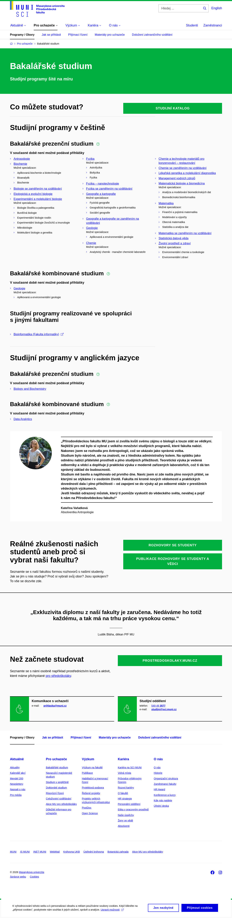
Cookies (34, 876)
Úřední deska (161, 805)
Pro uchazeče (56, 759)
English (216, 8)
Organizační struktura (166, 778)
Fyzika (90, 158)
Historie (158, 772)
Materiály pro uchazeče (110, 34)
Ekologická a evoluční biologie (33, 193)
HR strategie (125, 798)
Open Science (90, 813)
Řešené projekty (91, 793)
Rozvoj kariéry (126, 787)
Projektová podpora (93, 787)
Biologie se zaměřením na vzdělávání (38, 188)
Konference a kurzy (165, 795)
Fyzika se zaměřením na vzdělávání (109, 188)
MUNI (13, 851)
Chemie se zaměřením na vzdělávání (182, 168)
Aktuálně (17, 759)
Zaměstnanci (212, 25)
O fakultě (123, 793)
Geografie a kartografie (101, 193)
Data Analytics (23, 419)
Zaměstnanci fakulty (165, 784)
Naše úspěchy (126, 815)
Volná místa (124, 772)
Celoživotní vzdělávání (58, 798)
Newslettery (16, 784)
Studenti (192, 25)
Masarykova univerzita (31, 872)
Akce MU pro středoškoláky (61, 804)
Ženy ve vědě (125, 820)
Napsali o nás (17, 789)
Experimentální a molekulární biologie (38, 199)
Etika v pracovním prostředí (133, 809)
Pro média (16, 795)
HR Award (159, 789)
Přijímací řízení (78, 34)
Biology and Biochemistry (30, 388)
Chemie (91, 243)
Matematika (166, 203)
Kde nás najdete (163, 800)
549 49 (158, 705)
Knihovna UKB (71, 851)
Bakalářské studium (57, 767)
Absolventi (124, 826)
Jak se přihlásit (51, 34)
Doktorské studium (56, 787)
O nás (158, 759)
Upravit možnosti (112, 911)
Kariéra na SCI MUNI (130, 767)
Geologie (92, 228)
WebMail (55, 851)
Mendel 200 (16, 778)
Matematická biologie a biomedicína (182, 183)
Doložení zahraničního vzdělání (152, 34)
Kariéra (123, 759)
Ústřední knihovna (93, 851)
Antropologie (22, 158)
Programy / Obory (22, 34)
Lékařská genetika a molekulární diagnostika (187, 173)
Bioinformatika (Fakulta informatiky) (39, 334)
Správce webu (18, 876)
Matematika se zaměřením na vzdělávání (185, 233)
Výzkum (88, 759)
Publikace (87, 772)
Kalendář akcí (18, 772)
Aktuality (15, 767)
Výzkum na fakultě (92, 767)
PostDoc (87, 807)
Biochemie (20, 163)
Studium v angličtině (57, 782)
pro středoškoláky (58, 676)
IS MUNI (25, 851)
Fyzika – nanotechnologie (102, 183)
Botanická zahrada (118, 851)
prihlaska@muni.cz (55, 705)
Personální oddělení (129, 804)
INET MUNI (39, 851)
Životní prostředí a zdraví (175, 243)
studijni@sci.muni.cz (164, 709)
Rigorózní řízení (55, 793)
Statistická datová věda (173, 238)
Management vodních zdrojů (177, 178)
